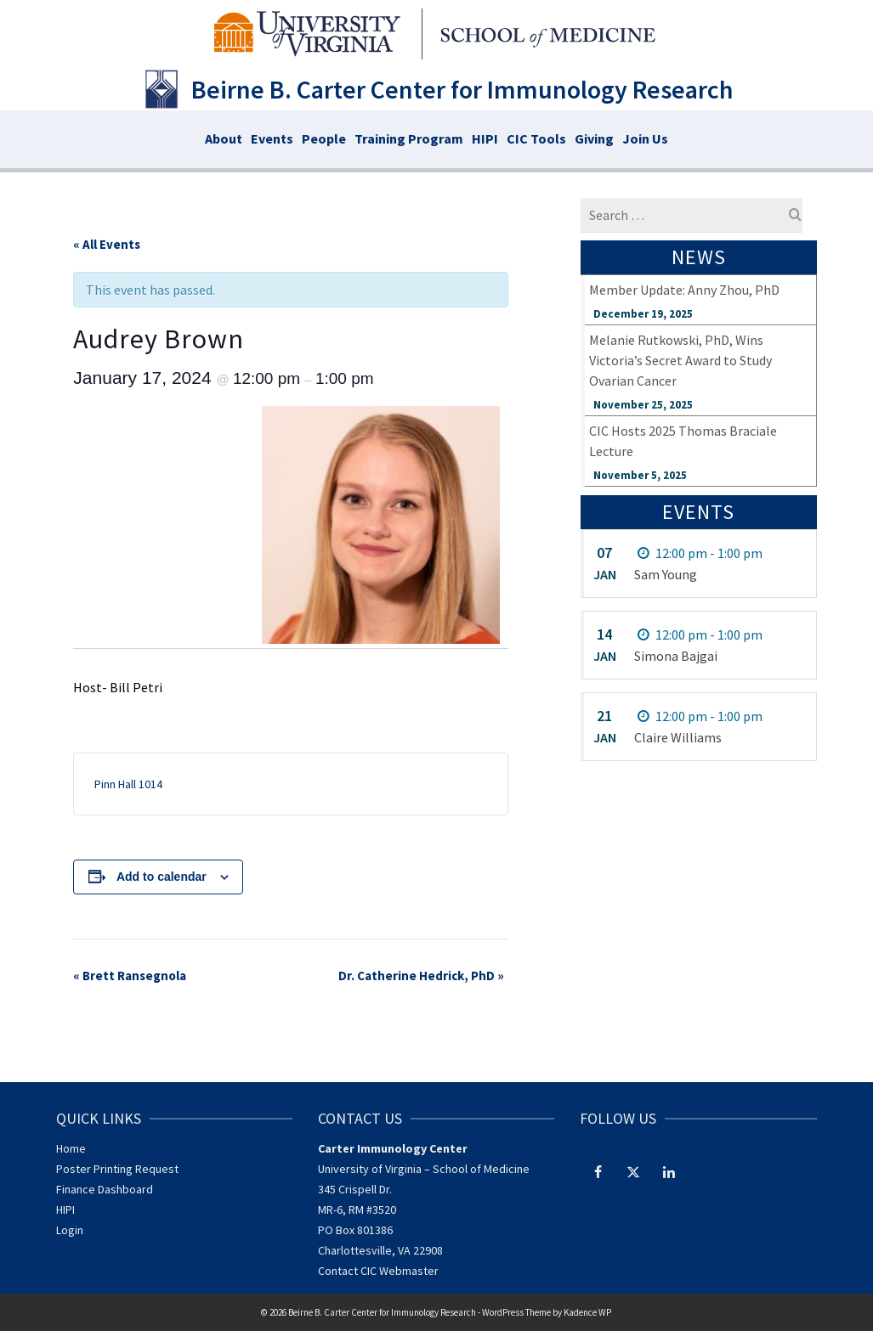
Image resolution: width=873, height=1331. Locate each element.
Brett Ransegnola (129, 975)
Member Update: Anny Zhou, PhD (684, 289)
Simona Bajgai (675, 655)
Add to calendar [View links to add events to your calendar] (161, 876)
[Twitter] (633, 1171)
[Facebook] (597, 1171)
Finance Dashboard (104, 1189)
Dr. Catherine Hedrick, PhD (421, 975)
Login (69, 1230)
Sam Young (665, 574)
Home (71, 1148)
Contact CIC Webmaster (378, 1270)
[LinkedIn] (669, 1171)
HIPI (65, 1209)
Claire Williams (678, 737)
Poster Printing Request (117, 1168)
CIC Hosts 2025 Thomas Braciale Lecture (683, 441)
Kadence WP (587, 1312)
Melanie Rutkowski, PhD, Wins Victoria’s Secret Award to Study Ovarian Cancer (680, 360)
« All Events (106, 244)
